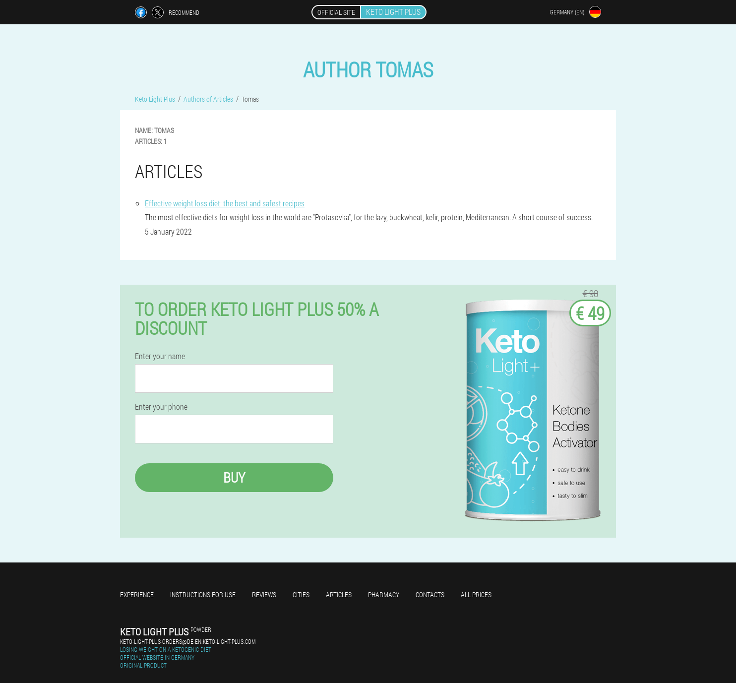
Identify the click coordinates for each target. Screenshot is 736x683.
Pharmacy (383, 594)
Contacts (430, 594)
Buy (234, 477)
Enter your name (160, 356)
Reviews (264, 594)
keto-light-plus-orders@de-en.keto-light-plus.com (187, 641)
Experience (137, 594)
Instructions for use (203, 594)
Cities (301, 594)
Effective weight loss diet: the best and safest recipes (225, 203)
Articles (339, 594)
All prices (476, 594)
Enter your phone (161, 407)
